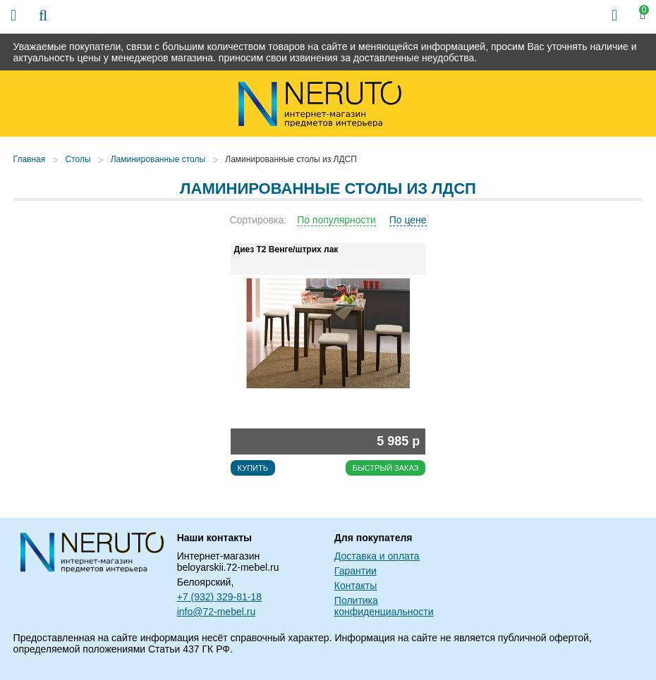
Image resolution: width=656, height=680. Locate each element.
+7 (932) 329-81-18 (219, 596)
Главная (29, 159)
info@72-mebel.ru (216, 611)
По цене (408, 219)
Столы (77, 159)
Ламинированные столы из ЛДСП (291, 159)
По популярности (336, 219)
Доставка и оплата (377, 556)
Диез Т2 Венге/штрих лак (286, 249)
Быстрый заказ (386, 468)
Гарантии (355, 570)
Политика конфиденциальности (384, 606)
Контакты (355, 585)
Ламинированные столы (158, 159)
